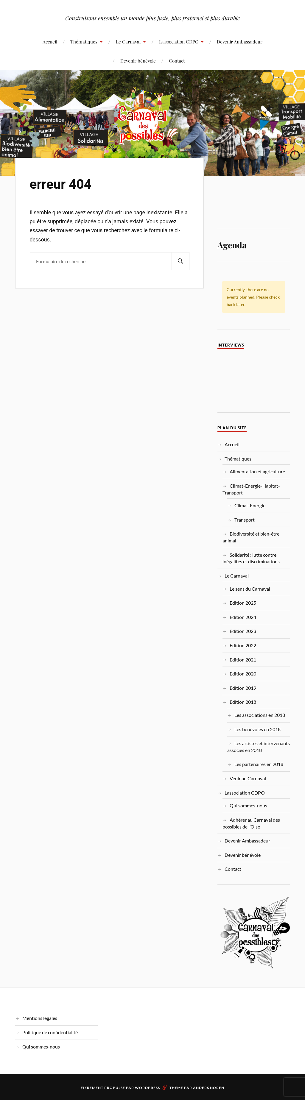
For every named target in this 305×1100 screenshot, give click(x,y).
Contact (177, 60)
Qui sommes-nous (248, 805)
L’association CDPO (178, 41)
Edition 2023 (243, 631)
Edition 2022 (243, 645)
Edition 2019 (243, 688)
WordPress (147, 1087)
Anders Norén (208, 1087)
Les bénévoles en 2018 (257, 729)
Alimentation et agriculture (257, 471)
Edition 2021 (243, 659)
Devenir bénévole (138, 60)
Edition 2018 (243, 702)
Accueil (50, 41)
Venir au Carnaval (248, 778)
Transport (244, 519)
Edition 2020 (243, 673)
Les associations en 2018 (259, 715)
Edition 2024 (243, 617)
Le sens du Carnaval (250, 589)
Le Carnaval (128, 41)
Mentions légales (39, 1018)
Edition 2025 (243, 603)
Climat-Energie (249, 505)
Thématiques (83, 41)
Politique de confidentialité (50, 1032)
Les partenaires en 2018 (258, 764)
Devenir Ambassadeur (239, 41)
